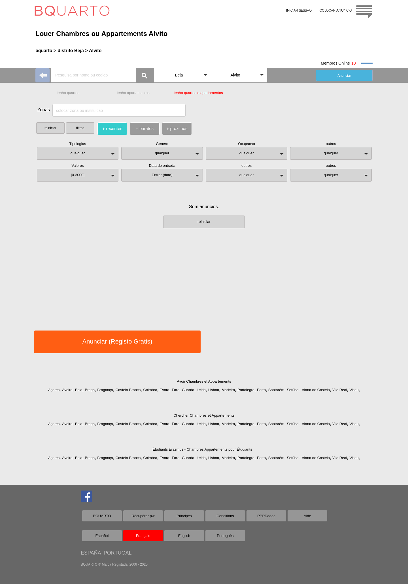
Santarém (276, 390)
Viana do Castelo (316, 390)
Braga (90, 390)
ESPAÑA (91, 553)
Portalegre (245, 390)
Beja (78, 390)
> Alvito (93, 50)
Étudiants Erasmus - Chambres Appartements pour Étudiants (202, 449)
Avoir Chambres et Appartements (204, 381)
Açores (54, 390)
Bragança (105, 390)
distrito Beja (71, 50)
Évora (164, 390)
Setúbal (293, 390)
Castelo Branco (128, 390)
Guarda (188, 390)
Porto (261, 390)
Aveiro (67, 390)
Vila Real (339, 390)
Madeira (228, 390)
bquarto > (45, 50)
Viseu (353, 390)
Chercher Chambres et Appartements (203, 415)
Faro (175, 390)
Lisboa (213, 390)
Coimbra (150, 390)
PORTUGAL (118, 553)
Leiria (201, 390)
